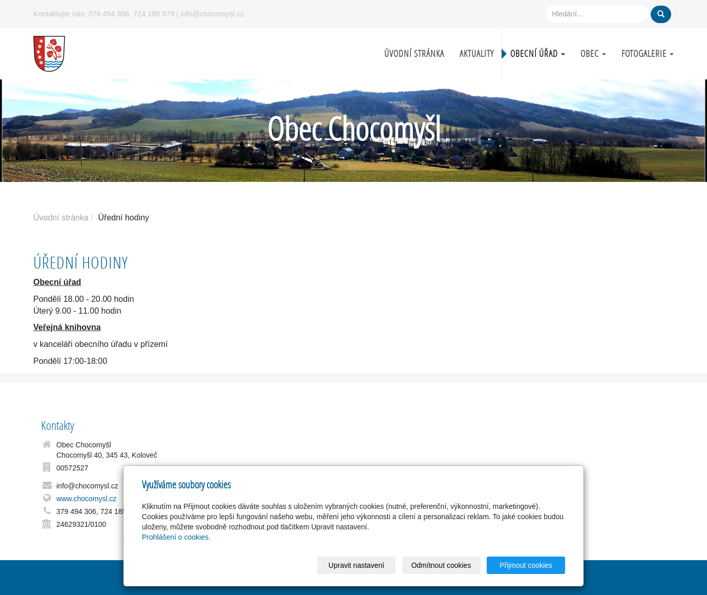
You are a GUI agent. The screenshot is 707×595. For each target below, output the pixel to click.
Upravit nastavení (356, 565)
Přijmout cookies (526, 565)
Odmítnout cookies (441, 565)
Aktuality (477, 53)
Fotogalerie (647, 53)
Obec (593, 53)
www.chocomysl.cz (86, 499)
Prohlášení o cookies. (176, 537)
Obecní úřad (537, 53)
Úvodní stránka (414, 53)
